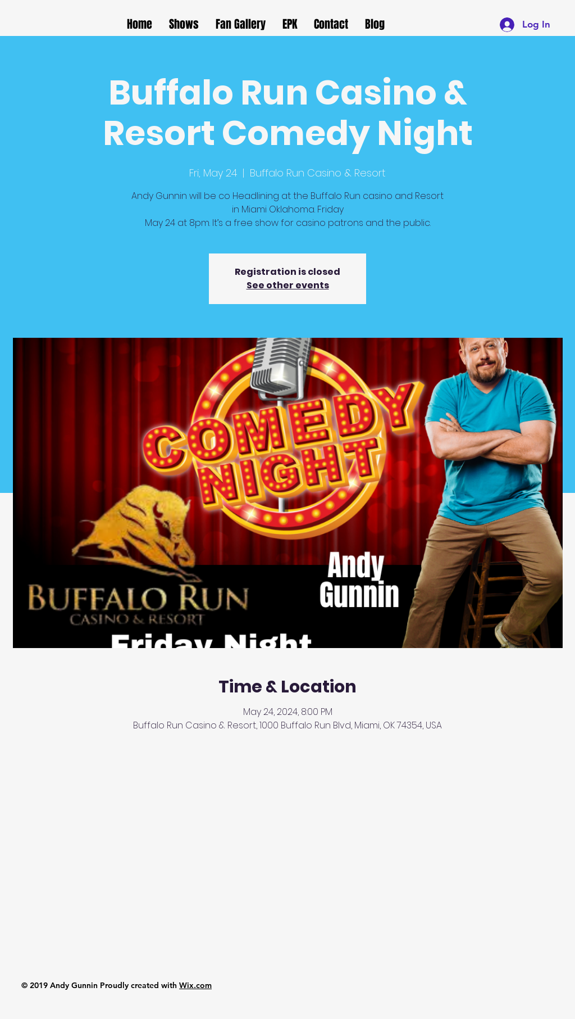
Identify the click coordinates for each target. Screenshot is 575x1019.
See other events (288, 285)
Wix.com (195, 985)
